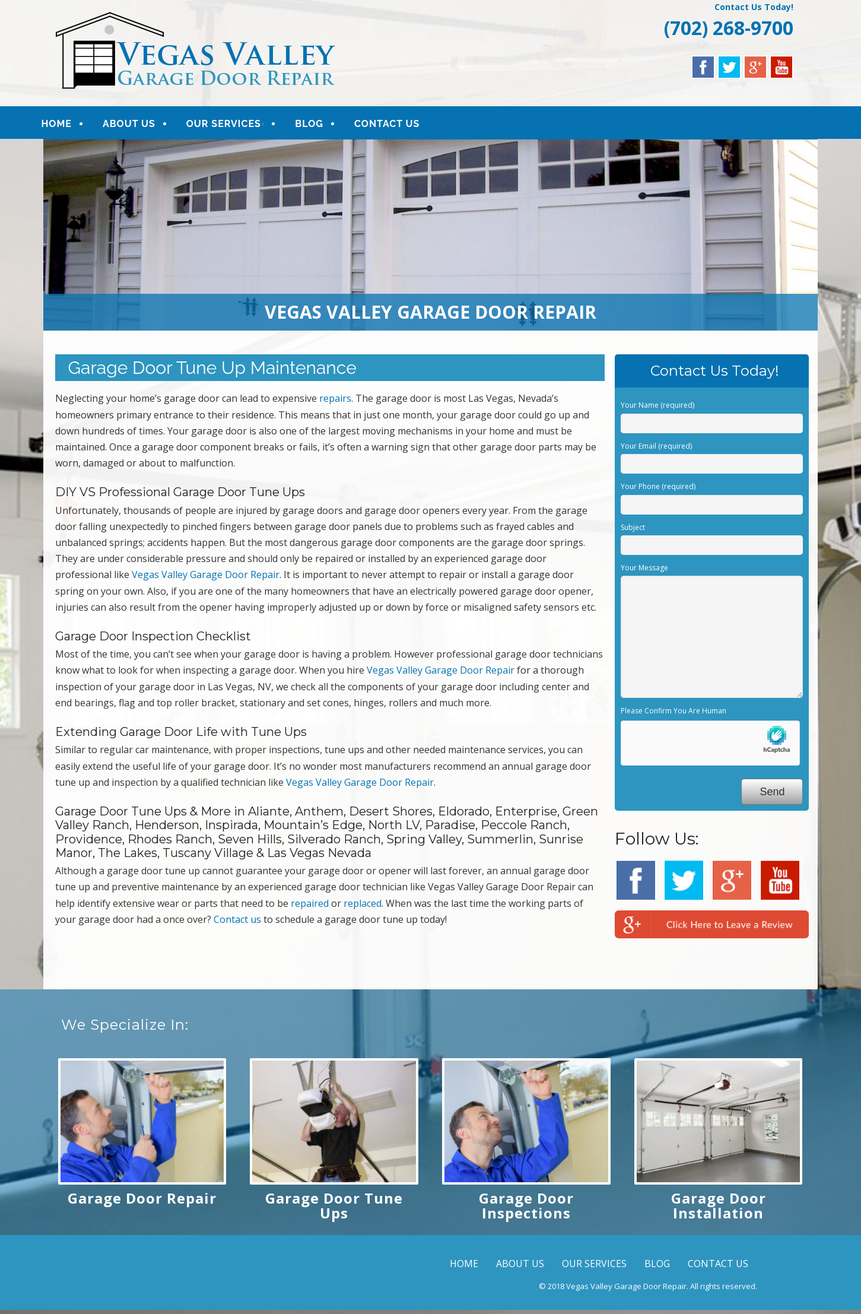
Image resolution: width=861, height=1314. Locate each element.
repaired (310, 907)
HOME (71, 125)
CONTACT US (401, 125)
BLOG (324, 125)
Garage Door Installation (718, 1209)
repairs (335, 402)
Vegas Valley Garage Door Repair (205, 578)
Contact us (237, 923)
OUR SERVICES (238, 125)
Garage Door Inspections (526, 1209)
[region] (430, 239)
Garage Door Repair (142, 1202)
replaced (363, 907)
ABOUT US (143, 125)
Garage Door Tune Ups (334, 1209)
